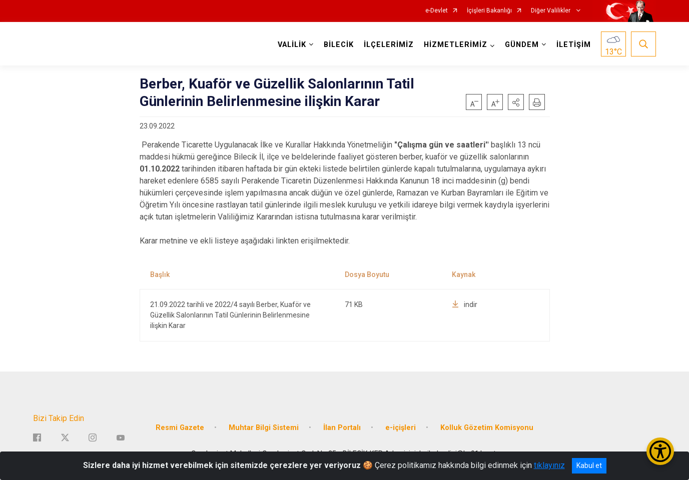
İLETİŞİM (573, 44)
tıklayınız (549, 465)
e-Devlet (436, 11)
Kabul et (589, 466)
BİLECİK (339, 44)
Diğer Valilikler (551, 11)
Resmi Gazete (180, 428)
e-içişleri (400, 428)
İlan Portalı (342, 428)
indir (464, 304)
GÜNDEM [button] (522, 44)
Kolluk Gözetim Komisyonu (486, 428)
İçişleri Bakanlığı (489, 11)
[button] (516, 102)
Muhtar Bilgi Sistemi (264, 428)
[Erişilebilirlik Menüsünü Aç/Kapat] (660, 451)
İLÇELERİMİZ (389, 44)
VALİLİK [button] (292, 44)
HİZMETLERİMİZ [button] (455, 44)
